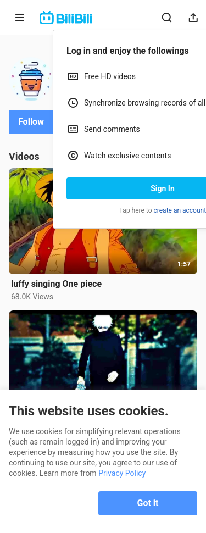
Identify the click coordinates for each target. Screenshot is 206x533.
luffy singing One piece (56, 284)
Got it (148, 503)
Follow (31, 121)
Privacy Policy (122, 473)
